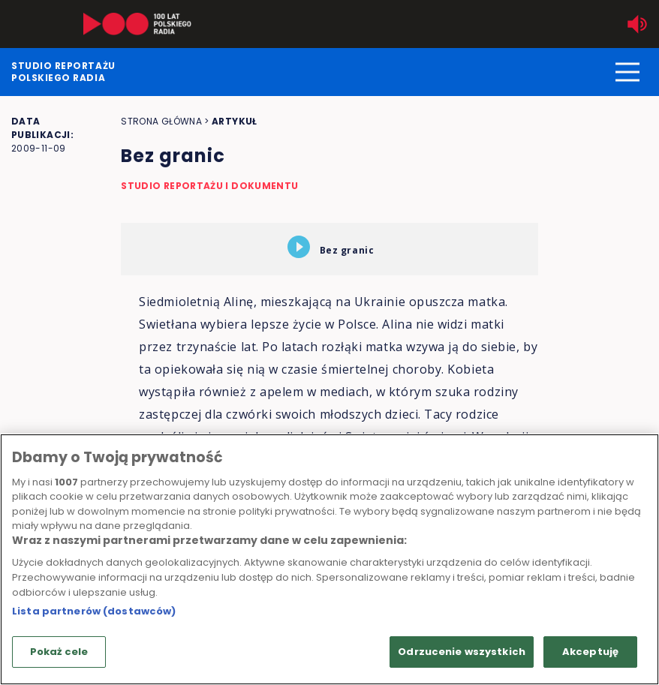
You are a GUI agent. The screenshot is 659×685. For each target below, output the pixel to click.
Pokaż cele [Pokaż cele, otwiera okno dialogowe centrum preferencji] (59, 651)
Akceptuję (590, 651)
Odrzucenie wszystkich (461, 651)
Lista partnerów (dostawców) (94, 611)
